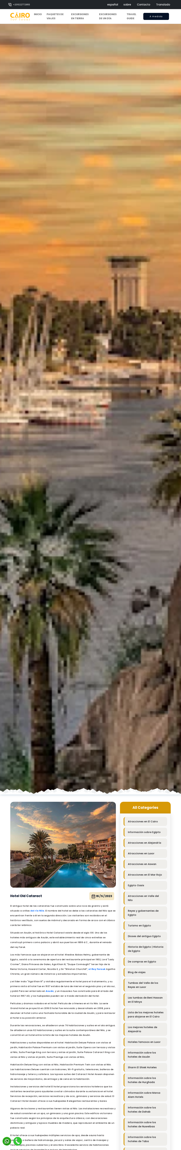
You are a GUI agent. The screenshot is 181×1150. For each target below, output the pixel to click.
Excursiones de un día (108, 16)
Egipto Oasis (136, 885)
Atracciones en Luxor (141, 853)
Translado (163, 4)
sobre (127, 4)
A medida (156, 17)
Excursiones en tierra (80, 16)
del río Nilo (37, 910)
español (112, 4)
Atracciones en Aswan (142, 864)
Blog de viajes (137, 972)
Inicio (38, 14)
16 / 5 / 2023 (101, 896)
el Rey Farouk (97, 969)
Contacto (143, 4)
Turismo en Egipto (139, 925)
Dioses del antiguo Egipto (144, 936)
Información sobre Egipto (144, 832)
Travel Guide (131, 16)
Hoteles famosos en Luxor (144, 1042)
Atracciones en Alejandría (144, 843)
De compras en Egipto (142, 961)
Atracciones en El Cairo (143, 821)
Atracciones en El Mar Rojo (145, 874)
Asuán (50, 991)
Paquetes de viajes (55, 16)
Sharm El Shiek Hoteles (142, 1067)
